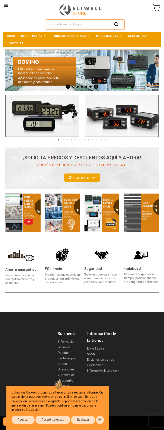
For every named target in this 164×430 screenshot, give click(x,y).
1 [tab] (58, 140)
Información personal (66, 344)
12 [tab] (105, 140)
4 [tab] (71, 140)
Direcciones (66, 369)
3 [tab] (67, 140)
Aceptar (23, 419)
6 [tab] (80, 140)
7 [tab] (84, 140)
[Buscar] (85, 24)
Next (152, 116)
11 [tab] (101, 140)
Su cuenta (67, 334)
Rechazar (83, 419)
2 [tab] (63, 140)
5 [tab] (75, 140)
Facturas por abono (67, 361)
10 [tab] (97, 140)
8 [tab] (88, 140)
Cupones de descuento (66, 377)
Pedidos (63, 353)
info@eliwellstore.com (103, 371)
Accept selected (52, 419)
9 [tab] (93, 140)
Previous (12, 116)
